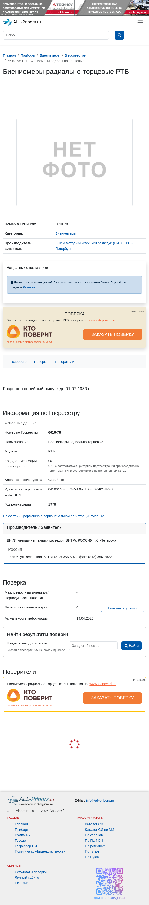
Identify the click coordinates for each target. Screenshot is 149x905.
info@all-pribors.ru (100, 800)
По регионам (95, 846)
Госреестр (18, 362)
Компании (23, 835)
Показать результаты (122, 608)
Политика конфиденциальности (40, 851)
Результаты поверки (31, 872)
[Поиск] (56, 35)
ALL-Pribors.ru (22, 22)
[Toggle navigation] (140, 22)
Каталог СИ (94, 824)
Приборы (22, 830)
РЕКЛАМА (137, 311)
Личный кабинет (28, 877)
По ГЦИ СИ (94, 840)
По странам (94, 835)
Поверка (40, 362)
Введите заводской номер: (28, 643)
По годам (92, 857)
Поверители (64, 362)
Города (20, 840)
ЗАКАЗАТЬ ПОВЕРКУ (112, 334)
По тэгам (92, 851)
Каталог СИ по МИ (99, 830)
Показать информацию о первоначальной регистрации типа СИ (53, 516)
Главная (21, 824)
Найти (132, 646)
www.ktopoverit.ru (102, 320)
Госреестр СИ (26, 846)
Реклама (22, 883)
